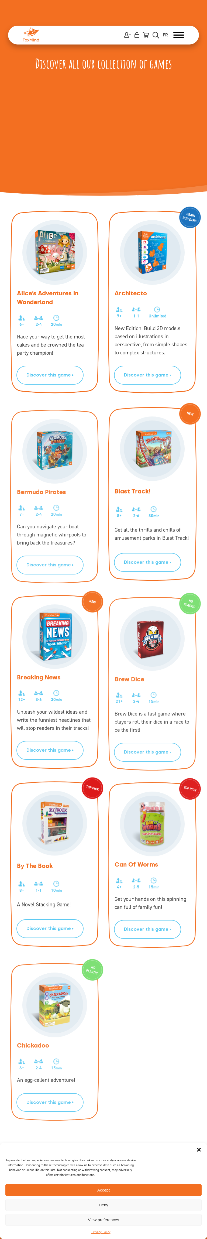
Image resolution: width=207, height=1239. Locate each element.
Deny (103, 1205)
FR (165, 35)
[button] (199, 1149)
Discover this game (50, 375)
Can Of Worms (136, 884)
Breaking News (39, 696)
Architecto (131, 293)
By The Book (35, 877)
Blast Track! (133, 503)
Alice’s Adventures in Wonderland (47, 298)
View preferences (103, 1219)
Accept (103, 1190)
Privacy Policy (101, 1232)
